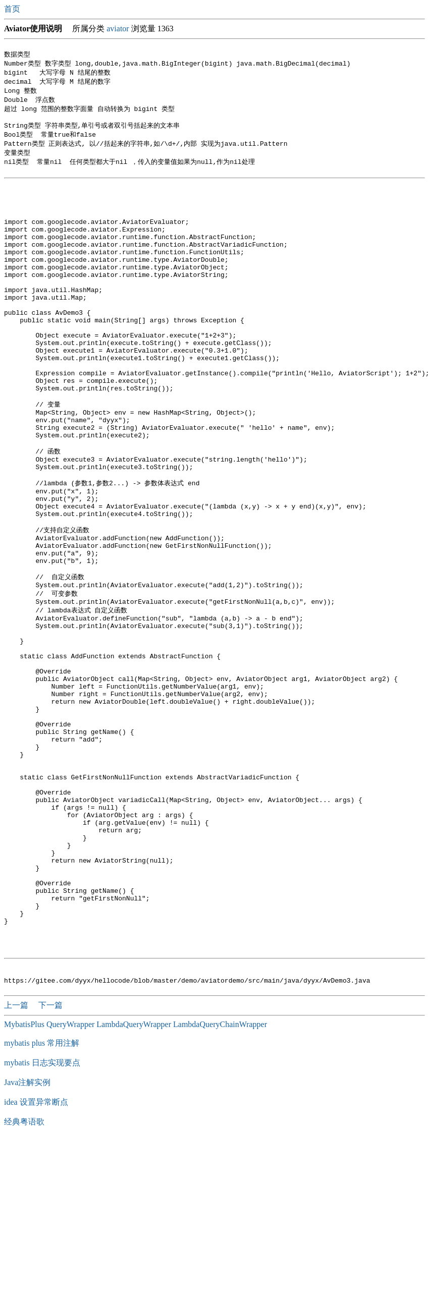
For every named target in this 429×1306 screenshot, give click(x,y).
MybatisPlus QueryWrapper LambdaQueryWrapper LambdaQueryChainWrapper (135, 1180)
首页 (13, 9)
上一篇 (17, 1161)
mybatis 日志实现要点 (42, 1219)
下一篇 (50, 1161)
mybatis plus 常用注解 (41, 1199)
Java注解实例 (27, 1238)
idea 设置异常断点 (36, 1258)
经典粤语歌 (24, 1278)
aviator (117, 28)
